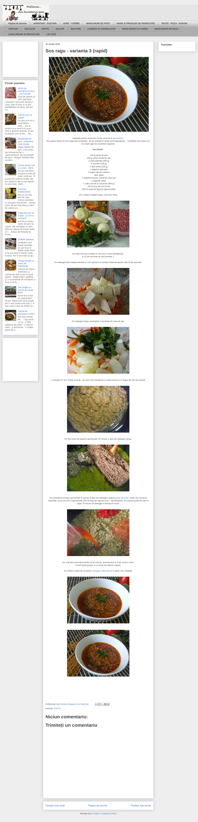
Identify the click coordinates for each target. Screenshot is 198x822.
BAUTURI (76, 29)
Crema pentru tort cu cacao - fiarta (26, 166)
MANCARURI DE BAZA (166, 29)
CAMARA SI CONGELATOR (101, 29)
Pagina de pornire (17, 23)
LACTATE (51, 34)
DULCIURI (30, 29)
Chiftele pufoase (26, 239)
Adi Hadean (118, 138)
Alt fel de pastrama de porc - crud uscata (26, 91)
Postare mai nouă (55, 805)
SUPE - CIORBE (71, 23)
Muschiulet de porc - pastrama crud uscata (25, 141)
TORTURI (13, 29)
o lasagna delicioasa (100, 571)
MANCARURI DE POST (98, 23)
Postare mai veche (141, 805)
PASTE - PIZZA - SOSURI (174, 23)
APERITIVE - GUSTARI (44, 23)
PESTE (45, 29)
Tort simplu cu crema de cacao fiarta (26, 290)
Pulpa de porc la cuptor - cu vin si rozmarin (26, 215)
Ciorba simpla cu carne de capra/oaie (26, 263)
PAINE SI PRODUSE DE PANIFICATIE (136, 23)
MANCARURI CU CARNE (135, 29)
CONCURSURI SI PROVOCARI (24, 34)
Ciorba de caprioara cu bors (26, 312)
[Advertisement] (20, 58)
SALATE (60, 29)
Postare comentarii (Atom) (104, 813)
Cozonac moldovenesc (24, 190)
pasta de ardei (122, 498)
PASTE (57, 708)
